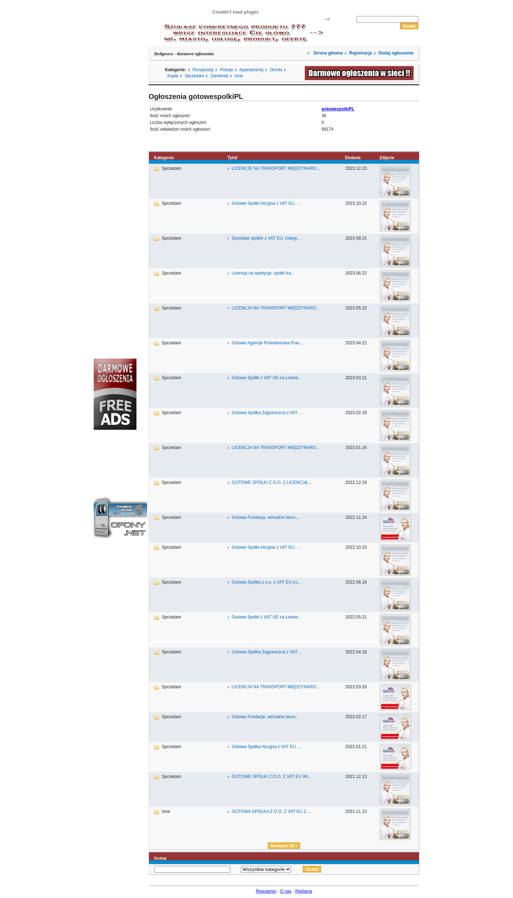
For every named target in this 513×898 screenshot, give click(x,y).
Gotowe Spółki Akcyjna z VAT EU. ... (266, 203)
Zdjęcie (386, 157)
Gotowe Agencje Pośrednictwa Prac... (267, 342)
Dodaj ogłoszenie (396, 53)
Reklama (303, 891)
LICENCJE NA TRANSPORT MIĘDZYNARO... (276, 168)
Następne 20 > (284, 846)
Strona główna (327, 53)
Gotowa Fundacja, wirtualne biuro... (265, 517)
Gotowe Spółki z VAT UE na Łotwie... (266, 377)
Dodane (353, 157)
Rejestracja (360, 53)
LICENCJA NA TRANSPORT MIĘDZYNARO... (276, 308)
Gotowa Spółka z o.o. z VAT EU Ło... (266, 582)
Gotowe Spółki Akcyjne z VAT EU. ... (266, 547)
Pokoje (226, 69)
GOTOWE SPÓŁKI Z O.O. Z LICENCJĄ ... (272, 482)
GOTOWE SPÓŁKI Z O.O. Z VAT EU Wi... (271, 776)
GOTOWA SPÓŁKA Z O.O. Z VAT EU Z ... (271, 811)
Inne (238, 75)
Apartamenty (251, 69)
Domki (276, 69)
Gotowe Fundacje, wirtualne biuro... (265, 716)
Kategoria (163, 157)
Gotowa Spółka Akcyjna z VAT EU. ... (267, 746)
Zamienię (219, 75)
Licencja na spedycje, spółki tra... (263, 273)
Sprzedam (194, 75)
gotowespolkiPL (338, 108)
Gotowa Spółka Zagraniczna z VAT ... (267, 412)
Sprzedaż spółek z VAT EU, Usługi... (266, 238)
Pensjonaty (202, 69)
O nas (285, 891)
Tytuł (232, 157)
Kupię (172, 75)
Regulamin (266, 891)
